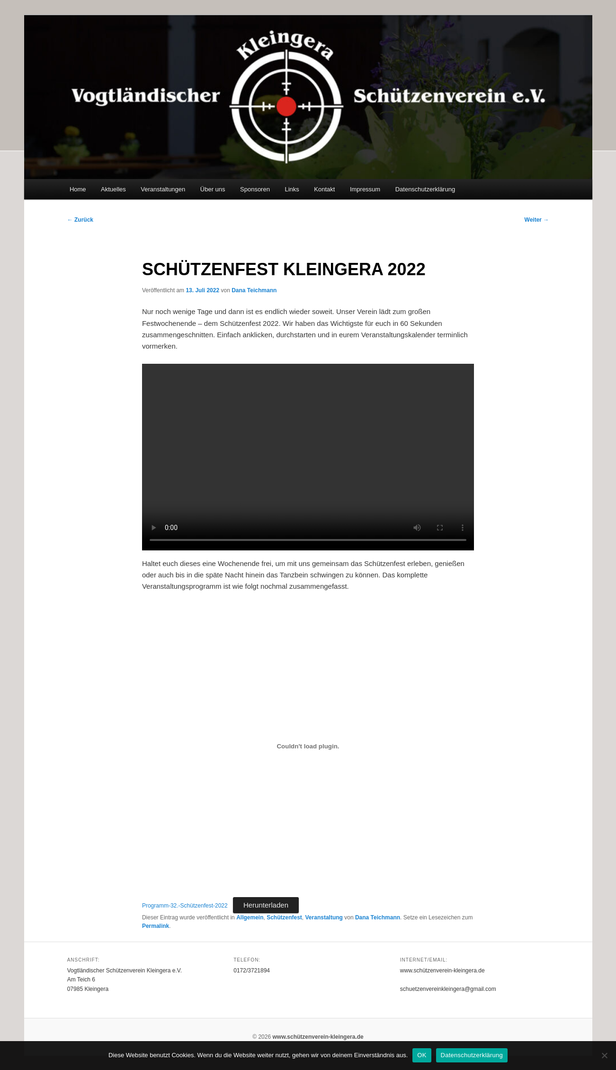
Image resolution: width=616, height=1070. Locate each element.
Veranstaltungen (163, 189)
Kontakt (324, 189)
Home (78, 189)
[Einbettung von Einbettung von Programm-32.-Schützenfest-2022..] (308, 746)
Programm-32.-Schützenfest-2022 (185, 905)
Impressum (365, 189)
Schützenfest (284, 917)
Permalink (155, 926)
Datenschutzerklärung (425, 189)
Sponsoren (255, 189)
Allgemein (249, 917)
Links (292, 189)
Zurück (80, 219)
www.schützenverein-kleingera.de (317, 1037)
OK (421, 1055)
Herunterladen (265, 905)
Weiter (537, 219)
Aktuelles (113, 189)
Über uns (212, 189)
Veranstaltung (324, 917)
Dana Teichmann (254, 290)
